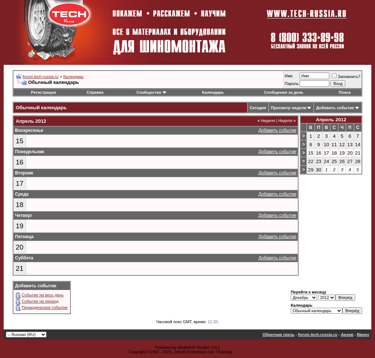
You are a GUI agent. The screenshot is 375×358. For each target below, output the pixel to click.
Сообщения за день (283, 92)
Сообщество (151, 92)
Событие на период (40, 301)
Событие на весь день (42, 295)
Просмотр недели (289, 108)
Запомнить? (346, 76)
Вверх (363, 334)
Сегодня (258, 108)
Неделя (266, 120)
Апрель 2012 (331, 119)
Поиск (345, 92)
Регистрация (43, 92)
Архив (347, 334)
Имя (288, 76)
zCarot (240, 352)
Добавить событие (335, 108)
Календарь (73, 76)
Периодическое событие (45, 307)
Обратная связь (278, 334)
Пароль (291, 83)
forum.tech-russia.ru (41, 76)
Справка (95, 92)
